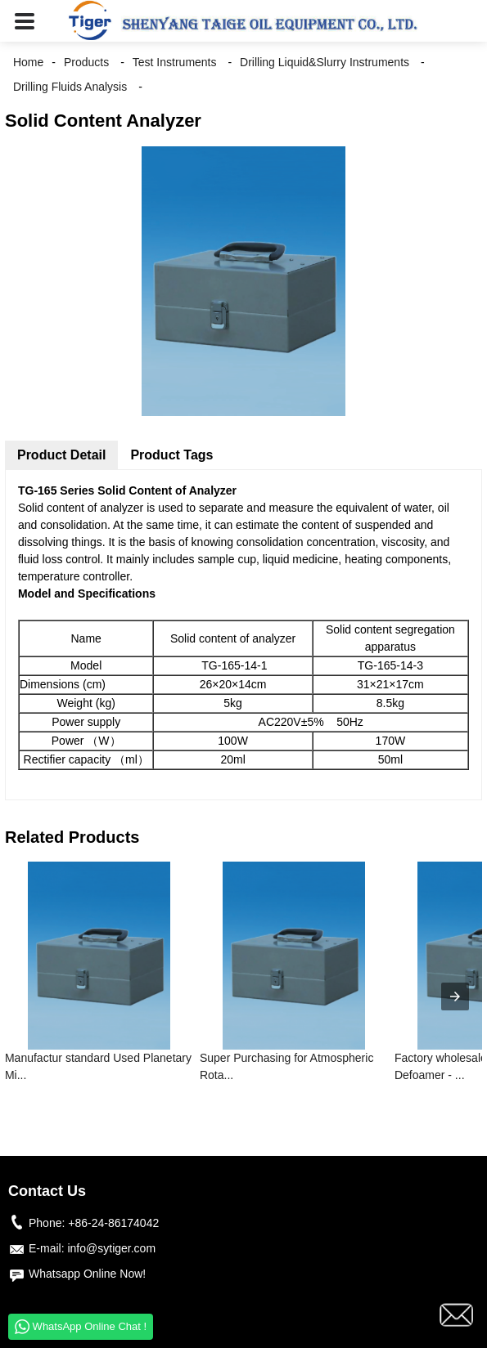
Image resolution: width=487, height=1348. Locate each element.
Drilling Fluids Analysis (70, 86)
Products (86, 62)
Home (28, 62)
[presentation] (455, 996)
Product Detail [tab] (61, 455)
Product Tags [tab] (171, 455)
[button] (24, 21)
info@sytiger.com (111, 1248)
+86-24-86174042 (113, 1222)
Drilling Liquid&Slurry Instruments (324, 62)
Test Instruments (175, 62)
